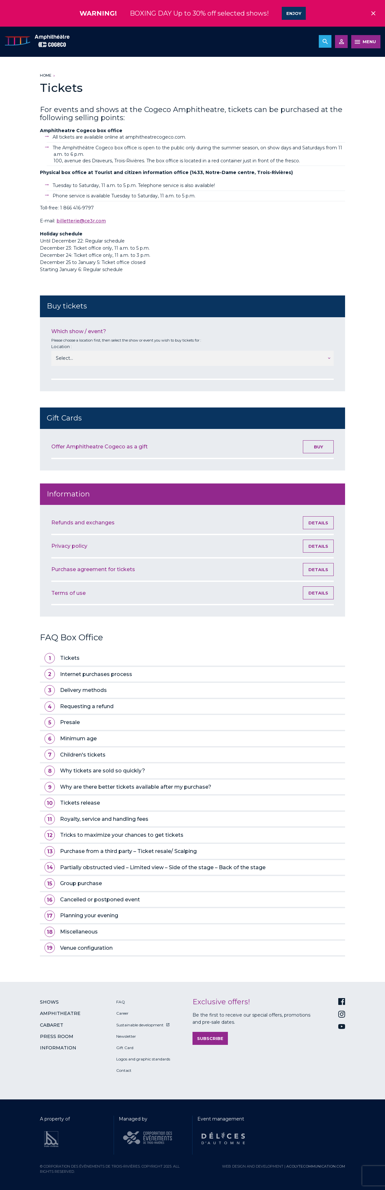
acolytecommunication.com (315, 1165)
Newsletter (126, 1035)
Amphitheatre (60, 1013)
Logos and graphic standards (143, 1058)
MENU (369, 41)
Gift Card (124, 1047)
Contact (123, 1069)
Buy (318, 446)
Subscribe (210, 1037)
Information (58, 1047)
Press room (56, 1036)
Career (122, 1012)
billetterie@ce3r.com (81, 220)
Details (318, 522)
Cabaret (51, 1024)
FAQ (120, 1001)
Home (45, 74)
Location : (61, 345)
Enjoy (293, 13)
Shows (49, 1001)
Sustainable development (140, 1024)
